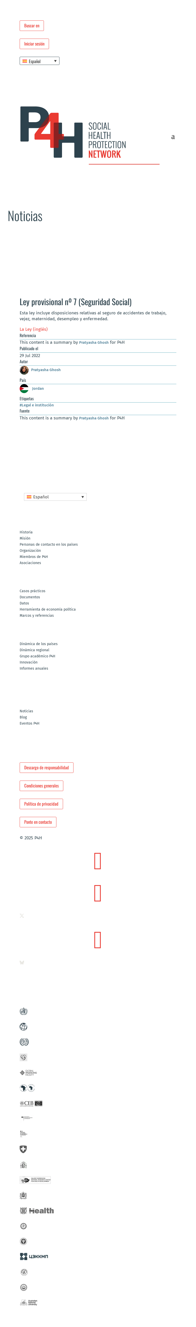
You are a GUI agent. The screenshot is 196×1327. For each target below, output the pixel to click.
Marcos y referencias (37, 616)
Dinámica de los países (39, 644)
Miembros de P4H (34, 557)
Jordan (32, 388)
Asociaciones (30, 563)
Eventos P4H (30, 724)
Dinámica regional (34, 650)
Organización (30, 551)
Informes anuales (34, 669)
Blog (23, 717)
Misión (25, 539)
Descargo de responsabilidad (46, 767)
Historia (26, 532)
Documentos (30, 597)
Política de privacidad (41, 803)
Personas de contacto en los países (49, 545)
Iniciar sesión (34, 43)
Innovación (29, 663)
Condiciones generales (41, 785)
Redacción (29, 237)
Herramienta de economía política (48, 610)
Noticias (44, 237)
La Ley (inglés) (34, 329)
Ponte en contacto (38, 822)
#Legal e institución (37, 405)
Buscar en (31, 25)
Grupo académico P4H (37, 656)
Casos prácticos (32, 591)
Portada (13, 237)
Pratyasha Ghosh (94, 342)
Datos (24, 603)
